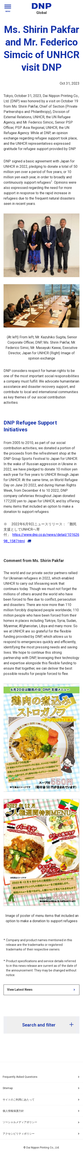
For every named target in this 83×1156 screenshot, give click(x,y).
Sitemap (8, 1088)
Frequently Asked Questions (20, 1076)
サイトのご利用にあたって (42, 1099)
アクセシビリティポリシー (42, 1133)
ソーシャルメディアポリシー (42, 1122)
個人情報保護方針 (42, 1111)
